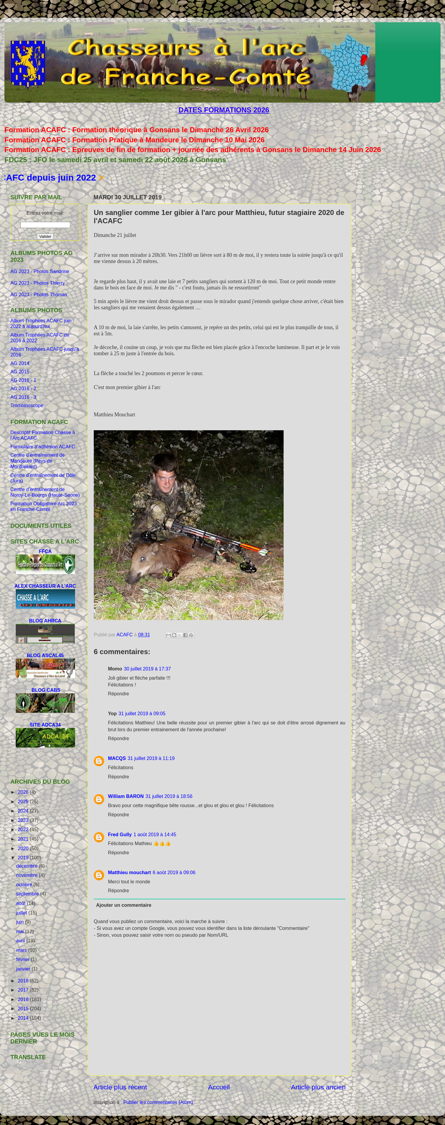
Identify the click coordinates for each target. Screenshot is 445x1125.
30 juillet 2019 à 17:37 (147, 668)
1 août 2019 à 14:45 (155, 834)
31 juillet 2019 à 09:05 (141, 713)
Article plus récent (120, 1087)
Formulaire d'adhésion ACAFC (42, 446)
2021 (24, 839)
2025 (24, 801)
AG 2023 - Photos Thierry (38, 283)
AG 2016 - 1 (23, 380)
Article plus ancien (318, 1087)
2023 (24, 820)
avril (21, 940)
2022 (24, 829)
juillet (22, 912)
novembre (27, 875)
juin (20, 922)
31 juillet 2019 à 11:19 (151, 758)
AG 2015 (19, 371)
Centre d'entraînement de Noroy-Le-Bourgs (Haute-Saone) (45, 492)
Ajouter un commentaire (123, 905)
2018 (24, 980)
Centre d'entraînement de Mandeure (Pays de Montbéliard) (37, 460)
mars (22, 950)
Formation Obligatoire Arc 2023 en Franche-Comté (43, 506)
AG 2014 (19, 363)
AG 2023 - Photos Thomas (38, 294)
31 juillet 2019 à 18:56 (168, 796)
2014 (24, 1018)
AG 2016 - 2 (23, 388)
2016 (24, 999)
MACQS (117, 758)
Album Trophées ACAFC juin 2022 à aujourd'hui (40, 323)
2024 (24, 810)
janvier (23, 968)
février (23, 959)
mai (20, 931)
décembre (27, 866)
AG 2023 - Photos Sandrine (40, 271)
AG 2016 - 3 (23, 397)
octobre (25, 884)
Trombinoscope (26, 405)
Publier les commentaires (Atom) (158, 1102)
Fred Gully (120, 834)
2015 (24, 1008)
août (21, 903)
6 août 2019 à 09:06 (174, 872)
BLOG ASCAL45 (45, 655)
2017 (24, 989)
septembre (28, 893)
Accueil (219, 1087)
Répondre (118, 693)
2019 (24, 857)
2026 (24, 792)
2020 (24, 848)
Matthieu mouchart (129, 872)
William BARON (126, 796)
